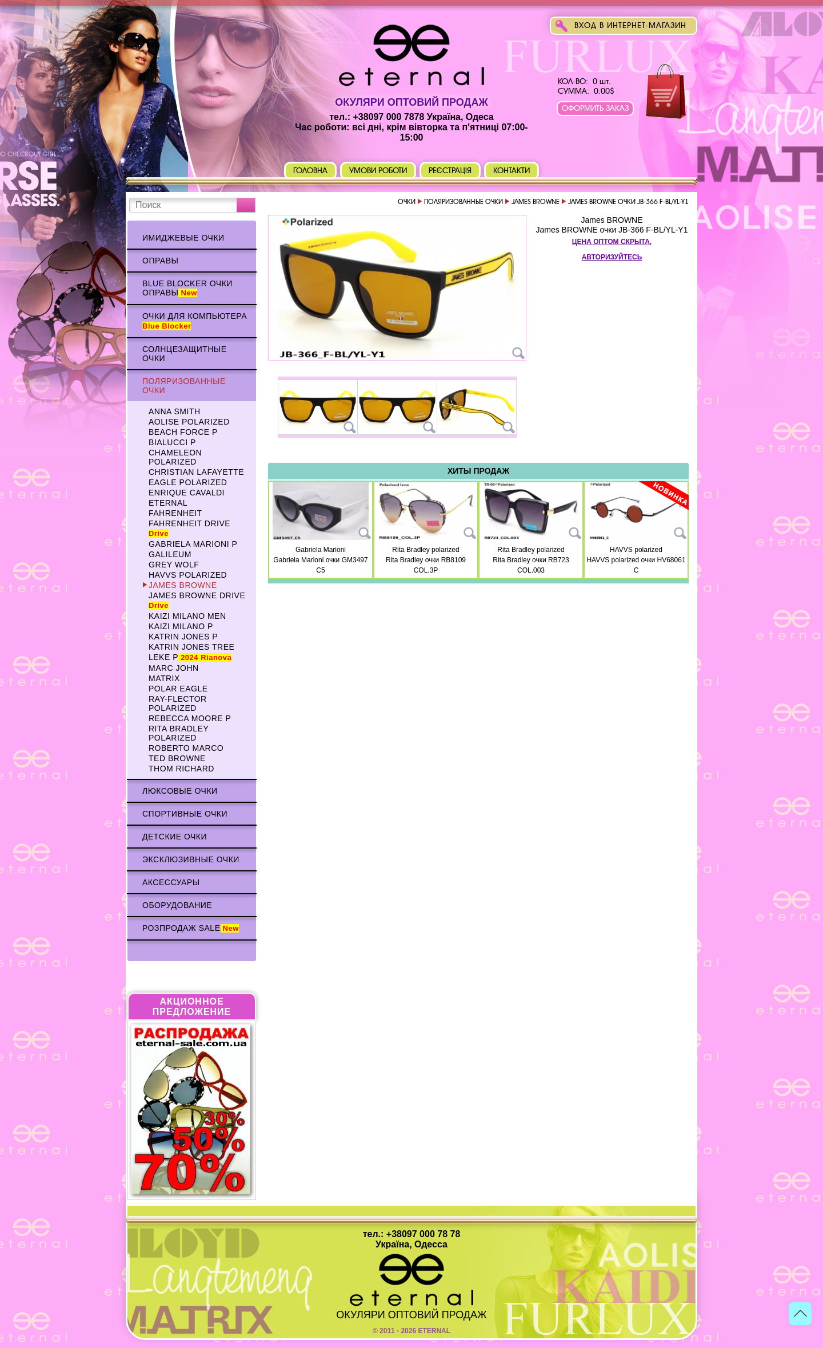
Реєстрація (450, 170)
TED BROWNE (177, 758)
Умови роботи (378, 170)
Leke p (190, 657)
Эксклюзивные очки (190, 859)
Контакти (511, 170)
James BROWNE (183, 585)
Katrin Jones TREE (191, 646)
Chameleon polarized (175, 457)
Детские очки (174, 836)
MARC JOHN (174, 668)
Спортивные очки (184, 813)
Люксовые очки (180, 790)
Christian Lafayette (196, 472)
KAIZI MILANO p (181, 626)
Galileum (170, 554)
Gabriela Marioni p (193, 544)
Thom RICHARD (181, 768)
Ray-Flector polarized (178, 703)
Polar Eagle (178, 688)
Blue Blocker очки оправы (187, 288)
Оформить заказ (595, 108)
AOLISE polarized (189, 421)
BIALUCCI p (172, 442)
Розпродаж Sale (190, 928)
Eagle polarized (188, 482)
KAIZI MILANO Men (187, 616)
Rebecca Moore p (190, 718)
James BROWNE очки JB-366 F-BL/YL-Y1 (612, 229)
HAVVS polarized (188, 574)
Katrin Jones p (183, 636)
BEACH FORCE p (183, 432)
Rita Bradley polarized (179, 733)
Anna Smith (175, 411)
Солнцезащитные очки (184, 354)
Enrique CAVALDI (187, 492)
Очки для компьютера (194, 320)
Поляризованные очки (184, 386)
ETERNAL (168, 502)
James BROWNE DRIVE (197, 600)
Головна (310, 170)
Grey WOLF (174, 564)
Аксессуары (171, 882)
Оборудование (177, 905)
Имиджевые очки (183, 237)
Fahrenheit (175, 513)
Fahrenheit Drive (189, 528)
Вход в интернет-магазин (630, 25)
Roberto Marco (186, 748)
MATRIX (164, 678)
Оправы (160, 260)
